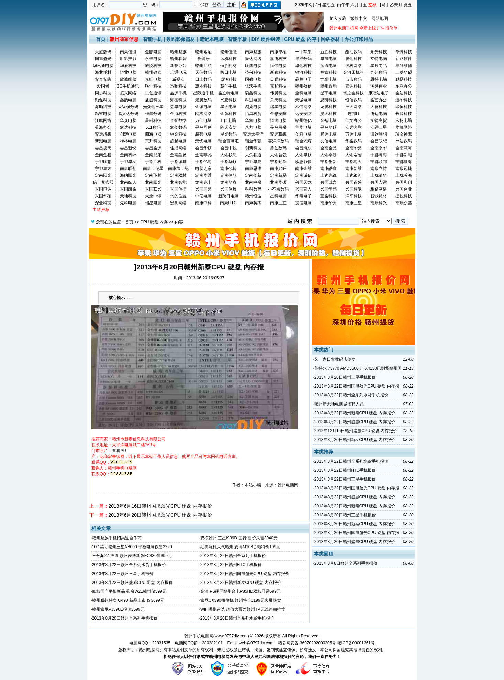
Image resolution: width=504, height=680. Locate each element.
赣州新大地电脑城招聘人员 (339, 404)
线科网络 (353, 65)
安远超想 (103, 134)
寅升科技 (153, 141)
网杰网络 (203, 113)
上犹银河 (353, 175)
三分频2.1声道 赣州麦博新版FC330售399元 (132, 555)
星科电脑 (278, 196)
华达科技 (303, 65)
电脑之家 (203, 168)
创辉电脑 (128, 134)
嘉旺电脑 (153, 79)
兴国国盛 (203, 189)
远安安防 (303, 113)
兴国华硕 (103, 196)
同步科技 (103, 93)
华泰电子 (303, 196)
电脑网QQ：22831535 (149, 643)
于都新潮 (403, 154)
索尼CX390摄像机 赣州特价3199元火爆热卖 (240, 600)
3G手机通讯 (128, 86)
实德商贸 (378, 120)
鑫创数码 (178, 127)
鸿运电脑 (378, 113)
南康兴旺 (278, 168)
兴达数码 (403, 141)
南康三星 (353, 202)
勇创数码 (278, 148)
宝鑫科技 (328, 196)
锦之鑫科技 (353, 93)
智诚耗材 (378, 196)
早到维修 (403, 65)
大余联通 (253, 154)
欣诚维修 (128, 79)
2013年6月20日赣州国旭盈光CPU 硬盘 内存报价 (160, 515)
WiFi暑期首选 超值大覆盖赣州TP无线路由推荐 (242, 609)
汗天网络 (353, 106)
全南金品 (328, 148)
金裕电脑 (328, 120)
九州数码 (378, 72)
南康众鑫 (403, 202)
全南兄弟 (153, 154)
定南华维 (203, 175)
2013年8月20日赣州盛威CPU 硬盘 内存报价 (354, 541)
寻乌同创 (203, 127)
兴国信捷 (178, 189)
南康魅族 (253, 51)
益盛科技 (153, 99)
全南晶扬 (178, 154)
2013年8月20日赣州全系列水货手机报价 (237, 618)
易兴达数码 (128, 113)
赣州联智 (178, 58)
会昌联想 (378, 141)
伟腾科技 (278, 93)
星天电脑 (228, 106)
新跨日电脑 (228, 196)
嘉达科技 (353, 86)
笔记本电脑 (212, 39)
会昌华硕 (203, 148)
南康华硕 (278, 51)
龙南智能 (178, 182)
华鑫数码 (353, 141)
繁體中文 (358, 18)
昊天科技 (328, 113)
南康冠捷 (403, 168)
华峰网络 (403, 127)
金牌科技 (228, 113)
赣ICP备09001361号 (356, 643)
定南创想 (228, 175)
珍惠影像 (303, 161)
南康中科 (203, 202)
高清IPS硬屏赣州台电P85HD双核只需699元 (240, 591)
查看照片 (120, 450)
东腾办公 (403, 86)
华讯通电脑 (103, 65)
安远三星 (378, 127)
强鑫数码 (153, 113)
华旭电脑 (328, 58)
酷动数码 (353, 51)
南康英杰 (253, 202)
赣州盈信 (303, 86)
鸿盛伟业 (378, 86)
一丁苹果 (303, 51)
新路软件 (403, 58)
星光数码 (228, 134)
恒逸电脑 (278, 120)
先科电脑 (128, 202)
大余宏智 (353, 154)
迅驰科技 (178, 86)
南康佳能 (128, 51)
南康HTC (228, 202)
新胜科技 (328, 51)
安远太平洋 (253, 134)
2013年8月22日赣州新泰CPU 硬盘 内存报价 (240, 582)
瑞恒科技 (403, 106)
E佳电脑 (228, 120)
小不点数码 (278, 189)
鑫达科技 (403, 93)
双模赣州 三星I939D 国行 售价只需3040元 (239, 537)
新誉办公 (178, 65)
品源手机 (178, 93)
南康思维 (253, 168)
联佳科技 (153, 86)
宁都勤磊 (278, 161)
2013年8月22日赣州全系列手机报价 (233, 555)
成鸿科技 (228, 79)
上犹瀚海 (403, 175)
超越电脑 (178, 141)
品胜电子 (303, 79)
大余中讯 (153, 196)
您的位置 (178, 196)
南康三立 (278, 202)
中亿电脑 (203, 196)
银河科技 (303, 72)
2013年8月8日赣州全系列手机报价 (346, 563)
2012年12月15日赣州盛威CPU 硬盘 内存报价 (355, 430)
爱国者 (103, 86)
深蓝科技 (103, 202)
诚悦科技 (153, 65)
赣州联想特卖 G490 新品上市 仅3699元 (128, 600)
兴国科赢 (353, 189)
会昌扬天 (103, 148)
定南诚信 (303, 175)
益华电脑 (178, 106)
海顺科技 (103, 106)
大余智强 (278, 154)
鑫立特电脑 (228, 93)
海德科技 (178, 99)
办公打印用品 (358, 39)
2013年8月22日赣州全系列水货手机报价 (129, 564)
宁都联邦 (378, 161)
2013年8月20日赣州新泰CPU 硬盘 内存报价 (354, 439)
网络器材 (330, 39)
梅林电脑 (128, 141)
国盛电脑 (253, 79)
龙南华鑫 (228, 182)
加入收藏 (337, 18)
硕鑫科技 (253, 93)
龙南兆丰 (203, 182)
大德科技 (378, 106)
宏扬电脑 (403, 120)
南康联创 (128, 168)
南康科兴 (378, 202)
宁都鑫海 (403, 161)
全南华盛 (353, 148)
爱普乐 (203, 58)
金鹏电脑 (153, 51)
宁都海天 (353, 161)
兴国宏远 (378, 182)
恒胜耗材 (228, 65)
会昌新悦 (128, 148)
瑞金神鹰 (403, 134)
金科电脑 (303, 93)
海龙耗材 (103, 72)
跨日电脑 (228, 72)
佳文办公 (353, 120)
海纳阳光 (128, 175)
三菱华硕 (403, 72)
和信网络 (303, 106)
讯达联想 (378, 134)
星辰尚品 (378, 65)
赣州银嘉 (153, 72)
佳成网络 (178, 148)
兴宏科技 (228, 99)
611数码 (153, 127)
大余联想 (228, 154)
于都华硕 (228, 161)
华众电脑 (128, 120)
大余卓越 (328, 154)
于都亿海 (203, 161)
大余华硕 (303, 154)
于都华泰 (128, 161)
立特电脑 (378, 58)
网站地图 (379, 18)
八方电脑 (253, 127)
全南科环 (128, 154)
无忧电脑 (203, 141)
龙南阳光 (153, 182)
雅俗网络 (378, 189)
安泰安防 (103, 79)
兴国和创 (403, 182)
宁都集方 (103, 168)
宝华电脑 (303, 127)
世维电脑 (328, 79)
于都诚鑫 (178, 161)
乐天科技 (278, 99)
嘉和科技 (278, 86)
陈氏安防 (228, 127)
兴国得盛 (353, 182)
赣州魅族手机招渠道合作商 (117, 537)
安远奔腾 (353, 127)
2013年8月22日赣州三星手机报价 (123, 573)
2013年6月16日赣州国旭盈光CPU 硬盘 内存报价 (160, 506)
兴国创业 (403, 189)
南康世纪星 (153, 168)
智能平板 (237, 39)
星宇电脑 (328, 93)
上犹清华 (378, 175)
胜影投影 (128, 58)
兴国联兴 (153, 189)
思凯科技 (328, 99)
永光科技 (378, 51)
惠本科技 (203, 86)
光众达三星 (153, 106)
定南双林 (178, 175)
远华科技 (403, 99)
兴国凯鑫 (128, 189)
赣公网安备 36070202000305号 (307, 643)
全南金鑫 (103, 154)
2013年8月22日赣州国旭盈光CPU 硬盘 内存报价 (244, 573)
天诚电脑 (303, 99)
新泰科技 (278, 72)
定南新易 (278, 175)
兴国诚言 (328, 182)
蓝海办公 (103, 127)
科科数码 (253, 189)
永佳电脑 (153, 58)
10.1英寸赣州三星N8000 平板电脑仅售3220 (132, 546)
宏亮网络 (178, 202)
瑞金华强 (253, 141)
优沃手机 (253, 86)
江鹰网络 (103, 120)
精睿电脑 (103, 113)
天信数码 (203, 72)
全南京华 (378, 148)
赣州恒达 (253, 196)
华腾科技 (403, 51)
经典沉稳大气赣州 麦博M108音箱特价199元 (240, 546)
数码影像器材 (180, 39)
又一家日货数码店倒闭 (335, 359)
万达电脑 (353, 134)
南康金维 (303, 168)
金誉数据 (178, 120)
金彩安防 (278, 113)
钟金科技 (178, 134)
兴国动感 (328, 189)
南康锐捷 (228, 168)
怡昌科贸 (253, 113)
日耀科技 (278, 79)
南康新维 (353, 168)
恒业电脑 (128, 72)
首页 (100, 39)
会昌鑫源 (153, 148)
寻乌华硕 (328, 127)
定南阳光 (103, 175)
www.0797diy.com (231, 636)
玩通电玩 (178, 72)
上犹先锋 (328, 175)
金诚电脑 (203, 106)
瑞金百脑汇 (228, 141)
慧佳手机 (228, 86)
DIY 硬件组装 (265, 39)
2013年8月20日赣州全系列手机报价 (125, 618)
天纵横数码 (128, 106)
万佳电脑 (203, 120)
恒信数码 (353, 99)
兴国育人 (303, 189)
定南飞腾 (153, 175)
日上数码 (203, 79)
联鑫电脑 (253, 65)
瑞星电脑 (278, 106)
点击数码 (353, 79)
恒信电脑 (278, 65)
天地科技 (128, 196)
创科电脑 (303, 134)
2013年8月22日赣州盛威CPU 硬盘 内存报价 (132, 582)
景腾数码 (203, 99)
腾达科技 (353, 58)
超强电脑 (203, 134)
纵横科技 (228, 58)
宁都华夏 (253, 161)
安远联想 (278, 134)
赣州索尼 (203, 51)
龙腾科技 (328, 106)
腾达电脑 (328, 134)
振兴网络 (128, 93)
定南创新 (253, 175)
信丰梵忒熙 (103, 182)
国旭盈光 (103, 58)
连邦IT (354, 113)
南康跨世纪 (178, 168)
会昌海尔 (303, 148)
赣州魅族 (178, 51)
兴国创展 (228, 189)
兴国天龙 (303, 182)
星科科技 (153, 120)
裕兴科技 (253, 72)
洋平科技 (353, 196)
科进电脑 (253, 99)
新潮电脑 (103, 141)
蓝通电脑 (328, 65)
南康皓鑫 (328, 168)
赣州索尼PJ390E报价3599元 (118, 609)
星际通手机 (203, 93)
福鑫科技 (328, 72)
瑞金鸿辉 (303, 141)
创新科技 (253, 148)
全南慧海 (403, 148)
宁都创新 (328, 161)
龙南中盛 (253, 182)
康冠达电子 (378, 93)
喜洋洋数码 (278, 141)
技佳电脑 (303, 202)
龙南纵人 (128, 182)
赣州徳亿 (303, 120)
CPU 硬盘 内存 (300, 39)
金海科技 (178, 113)
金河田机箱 (353, 72)
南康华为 (328, 202)
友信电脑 (328, 141)
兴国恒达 (103, 189)
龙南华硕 (278, 182)
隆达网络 (253, 58)
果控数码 (303, 58)
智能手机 (152, 39)
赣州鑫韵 (328, 86)
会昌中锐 (228, 148)
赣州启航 (203, 65)
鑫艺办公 (378, 99)
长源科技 (403, 113)
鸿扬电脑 (253, 106)
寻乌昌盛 (278, 127)
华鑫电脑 (253, 120)
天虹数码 (103, 51)
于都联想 (103, 161)
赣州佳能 (228, 51)
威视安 (178, 79)
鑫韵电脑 (128, 99)
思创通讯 (153, 93)
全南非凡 (203, 154)
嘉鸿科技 (278, 58)
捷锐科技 (403, 196)
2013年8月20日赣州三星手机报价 (345, 377)
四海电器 (153, 134)
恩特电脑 (378, 79)
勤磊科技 (403, 79)
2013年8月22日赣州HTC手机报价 (231, 564)
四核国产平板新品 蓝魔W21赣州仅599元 (129, 591)
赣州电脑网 (149, 649)
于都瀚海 (378, 154)
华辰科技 (128, 65)
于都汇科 (153, 161)
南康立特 (378, 168)
